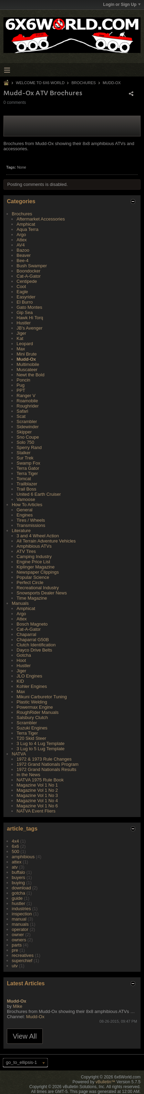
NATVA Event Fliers (36, 811)
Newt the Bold (30, 374)
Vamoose (26, 499)
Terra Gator (28, 468)
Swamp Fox (28, 463)
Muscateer (27, 369)
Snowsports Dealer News (42, 592)
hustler (18, 903)
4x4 (15, 841)
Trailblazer (27, 483)
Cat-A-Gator (29, 276)
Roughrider (28, 406)
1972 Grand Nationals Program (48, 764)
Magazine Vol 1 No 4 (37, 800)
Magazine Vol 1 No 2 (37, 790)
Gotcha (24, 655)
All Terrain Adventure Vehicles (46, 541)
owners (19, 939)
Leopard (25, 343)
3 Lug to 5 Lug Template (40, 748)
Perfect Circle (30, 582)
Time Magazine (32, 598)
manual (19, 919)
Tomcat (24, 478)
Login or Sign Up (122, 4)
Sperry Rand (29, 447)
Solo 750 (25, 442)
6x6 (15, 846)
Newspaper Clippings (38, 572)
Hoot (21, 660)
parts (17, 945)
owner (18, 934)
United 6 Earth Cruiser (39, 494)
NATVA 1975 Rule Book (40, 779)
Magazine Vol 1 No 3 (37, 795)
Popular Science (33, 577)
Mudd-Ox (112, 83)
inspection (22, 913)
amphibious (23, 856)
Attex (22, 239)
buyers (18, 877)
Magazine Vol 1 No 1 (37, 785)
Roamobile (27, 400)
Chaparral (26, 634)
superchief (22, 960)
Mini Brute (27, 354)
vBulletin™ (105, 1081)
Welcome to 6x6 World (40, 83)
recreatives (23, 955)
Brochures (84, 83)
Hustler (24, 322)
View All (25, 1036)
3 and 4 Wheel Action (38, 535)
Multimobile (28, 364)
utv (15, 965)
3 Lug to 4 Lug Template (40, 743)
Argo (21, 234)
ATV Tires (26, 551)
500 (15, 851)
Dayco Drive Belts (34, 650)
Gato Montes (29, 307)
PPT (21, 390)
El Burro (25, 302)
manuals (20, 924)
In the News (28, 774)
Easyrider (26, 296)
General (24, 509)
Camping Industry (34, 556)
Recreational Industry (38, 587)
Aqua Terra (27, 229)
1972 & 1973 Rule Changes (44, 759)
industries (21, 908)
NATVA (19, 753)
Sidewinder (28, 426)
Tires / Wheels (31, 520)
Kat (20, 338)
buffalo (18, 872)
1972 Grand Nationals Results (46, 769)
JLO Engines (29, 676)
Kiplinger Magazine (36, 567)
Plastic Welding (32, 702)
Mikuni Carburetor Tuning (42, 696)
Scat (21, 416)
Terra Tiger (27, 473)
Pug (20, 385)
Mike (17, 1006)
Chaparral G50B (33, 639)
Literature (21, 530)
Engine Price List (33, 561)
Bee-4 (23, 260)
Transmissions (31, 525)
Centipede (27, 281)
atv (15, 867)
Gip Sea (25, 312)
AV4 (21, 245)
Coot (21, 286)
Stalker (23, 452)
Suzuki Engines (32, 727)
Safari (22, 411)
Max (21, 348)
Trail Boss (26, 489)
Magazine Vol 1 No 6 (37, 805)
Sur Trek (25, 457)
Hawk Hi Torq (30, 317)
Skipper (24, 431)
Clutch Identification (36, 644)
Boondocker (28, 271)
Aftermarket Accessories (41, 219)
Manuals (20, 603)
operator (20, 929)
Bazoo (23, 250)
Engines (25, 515)
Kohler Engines (32, 686)
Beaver (24, 255)
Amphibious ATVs (34, 546)
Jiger (21, 333)
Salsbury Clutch (32, 717)
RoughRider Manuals (38, 712)
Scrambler (27, 421)
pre (15, 950)
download (21, 887)
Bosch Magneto (32, 624)
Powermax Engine (35, 707)
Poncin (23, 380)
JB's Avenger (29, 328)
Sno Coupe (28, 437)
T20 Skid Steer (31, 738)
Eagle (22, 291)
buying (18, 882)
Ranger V (26, 395)
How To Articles (27, 504)
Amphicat (26, 224)
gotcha (18, 893)
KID (20, 681)
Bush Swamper (32, 265)
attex (16, 861)
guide (17, 898)
